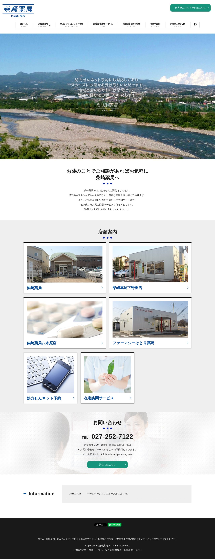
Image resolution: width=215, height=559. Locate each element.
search (195, 24)
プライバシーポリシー (151, 539)
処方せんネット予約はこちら (190, 7)
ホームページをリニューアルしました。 (108, 493)
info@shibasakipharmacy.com (117, 454)
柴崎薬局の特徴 (131, 24)
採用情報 (155, 24)
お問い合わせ (177, 24)
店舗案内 (43, 24)
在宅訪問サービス (103, 24)
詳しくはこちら (107, 464)
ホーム (24, 24)
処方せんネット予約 (71, 24)
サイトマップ (170, 539)
